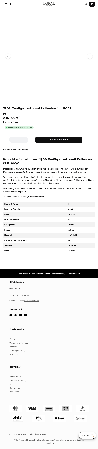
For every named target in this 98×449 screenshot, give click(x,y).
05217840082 (15, 288)
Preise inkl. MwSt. (11, 122)
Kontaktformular (32, 301)
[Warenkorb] (92, 4)
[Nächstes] (90, 56)
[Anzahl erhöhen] (31, 139)
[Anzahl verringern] (6, 139)
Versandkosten (62, 440)
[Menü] (5, 4)
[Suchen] (11, 4)
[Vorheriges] (8, 56)
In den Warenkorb (59, 139)
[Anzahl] (18, 139)
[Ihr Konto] (86, 4)
